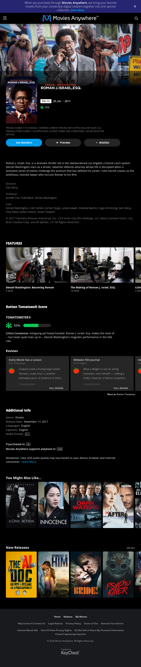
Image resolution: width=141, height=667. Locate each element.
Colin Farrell (36, 208)
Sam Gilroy (125, 208)
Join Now (77, 10)
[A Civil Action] (21, 505)
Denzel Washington (46, 197)
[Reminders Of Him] (53, 574)
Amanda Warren (88, 208)
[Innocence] (53, 505)
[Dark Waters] (85, 505)
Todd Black (27, 197)
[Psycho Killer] (118, 574)
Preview (63, 142)
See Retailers (24, 142)
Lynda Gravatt (69, 208)
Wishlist (102, 142)
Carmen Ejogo (52, 208)
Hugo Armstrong (107, 208)
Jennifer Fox (12, 197)
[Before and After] (118, 505)
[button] (37, 265)
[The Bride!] (85, 574)
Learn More (28, 461)
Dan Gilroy (12, 187)
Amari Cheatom (46, 212)
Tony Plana (12, 212)
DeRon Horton (27, 212)
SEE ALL (131, 547)
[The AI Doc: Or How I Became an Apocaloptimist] (21, 574)
